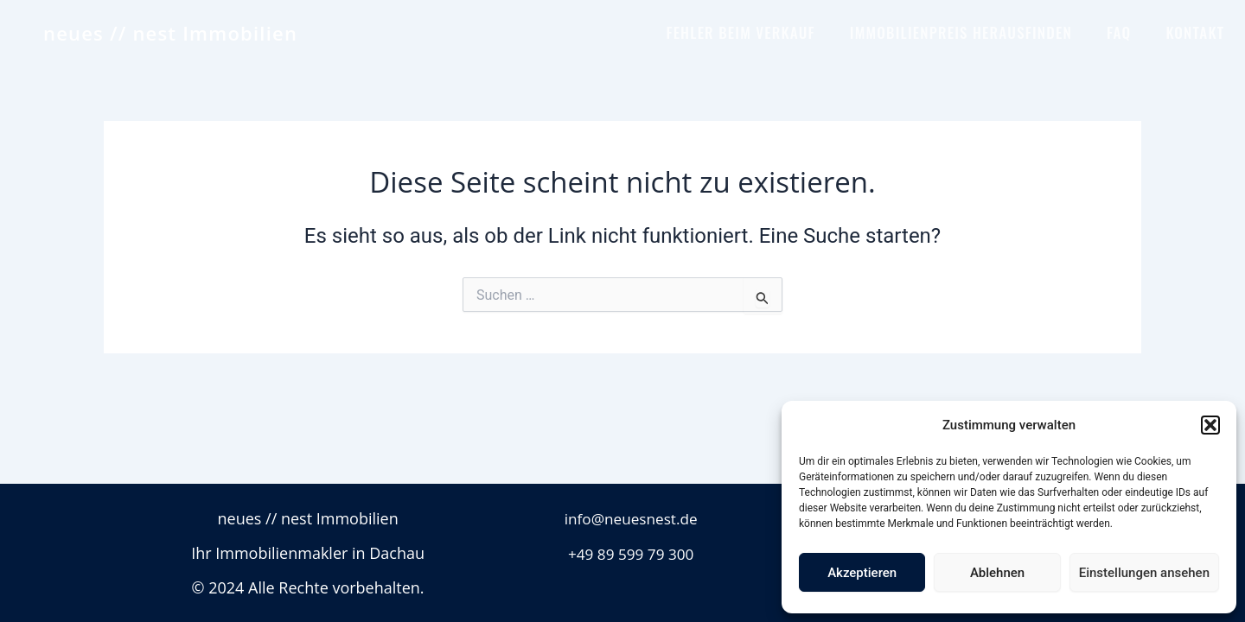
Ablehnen (997, 573)
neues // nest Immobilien (170, 33)
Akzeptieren (862, 573)
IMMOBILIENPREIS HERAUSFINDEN (961, 32)
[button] (1210, 425)
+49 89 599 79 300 (631, 553)
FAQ (1119, 32)
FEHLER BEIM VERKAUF (740, 32)
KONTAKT (1194, 32)
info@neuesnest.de (630, 518)
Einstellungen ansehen (1144, 573)
